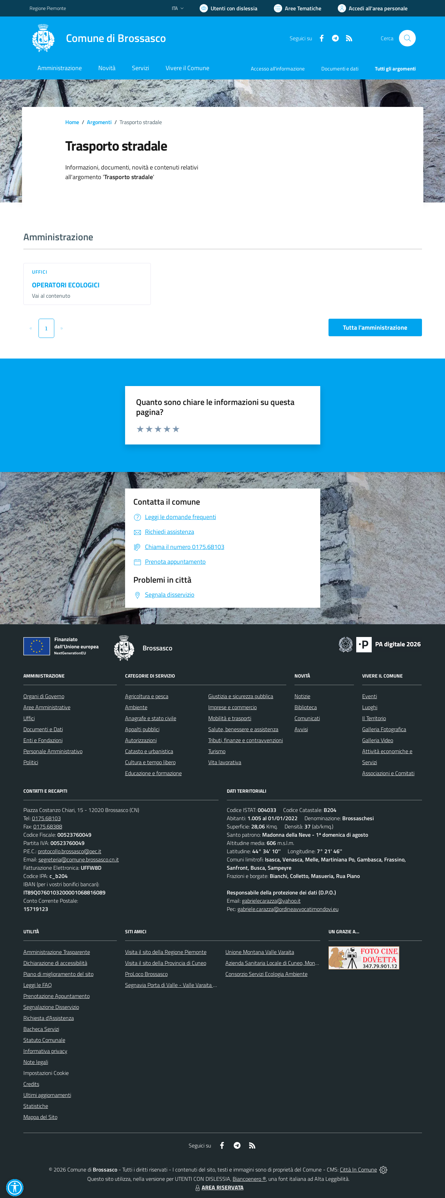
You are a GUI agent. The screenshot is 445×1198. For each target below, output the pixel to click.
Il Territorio (374, 718)
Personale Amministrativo (52, 751)
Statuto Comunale (44, 1040)
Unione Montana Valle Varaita (259, 952)
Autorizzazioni (141, 740)
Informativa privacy (45, 1051)
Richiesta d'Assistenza (48, 1018)
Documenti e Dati (43, 729)
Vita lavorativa (224, 762)
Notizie (302, 696)
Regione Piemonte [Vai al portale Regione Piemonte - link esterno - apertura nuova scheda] (48, 8)
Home (72, 122)
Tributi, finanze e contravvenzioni (245, 740)
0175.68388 (47, 826)
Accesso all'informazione (278, 69)
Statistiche (35, 1106)
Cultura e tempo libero (150, 762)
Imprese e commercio (232, 707)
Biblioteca (305, 707)
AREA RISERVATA (218, 1187)
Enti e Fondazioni (43, 740)
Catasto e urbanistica (149, 751)
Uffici (40, 271)
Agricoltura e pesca (146, 696)
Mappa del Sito (40, 1117)
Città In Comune (358, 1169)
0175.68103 (46, 818)
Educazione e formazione (153, 773)
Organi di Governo (43, 696)
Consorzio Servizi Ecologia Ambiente (266, 974)
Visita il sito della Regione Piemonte (166, 952)
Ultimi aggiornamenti (47, 1095)
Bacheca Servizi (41, 1029)
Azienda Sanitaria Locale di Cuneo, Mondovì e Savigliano (289, 963)
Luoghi (369, 707)
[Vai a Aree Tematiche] (298, 8)
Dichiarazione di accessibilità (55, 963)
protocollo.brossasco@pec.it (69, 851)
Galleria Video (377, 740)
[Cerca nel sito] (407, 38)
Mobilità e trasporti (229, 718)
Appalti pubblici (142, 729)
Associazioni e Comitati (388, 773)
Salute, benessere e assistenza (243, 729)
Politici (30, 762)
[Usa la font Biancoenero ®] (228, 8)
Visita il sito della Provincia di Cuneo (165, 963)
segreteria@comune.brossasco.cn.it (78, 859)
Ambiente (136, 707)
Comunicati (307, 718)
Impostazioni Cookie (46, 1073)
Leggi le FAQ (37, 985)
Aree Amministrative (46, 707)
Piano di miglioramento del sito (58, 974)
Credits (31, 1084)
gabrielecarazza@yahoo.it (271, 901)
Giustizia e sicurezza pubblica (240, 696)
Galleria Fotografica (384, 729)
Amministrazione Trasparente (56, 952)
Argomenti (99, 122)
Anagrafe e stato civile (150, 718)
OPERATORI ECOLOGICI (66, 284)
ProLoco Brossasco (146, 974)
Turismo (216, 751)
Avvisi (301, 729)
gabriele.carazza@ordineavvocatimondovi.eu (287, 909)
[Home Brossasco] (98, 38)
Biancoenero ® (249, 1179)
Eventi (369, 696)
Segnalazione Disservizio (51, 1007)
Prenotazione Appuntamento (56, 996)
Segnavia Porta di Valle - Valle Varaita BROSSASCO (184, 985)
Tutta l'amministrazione (375, 327)
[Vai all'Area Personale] (373, 8)
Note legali (35, 1062)
